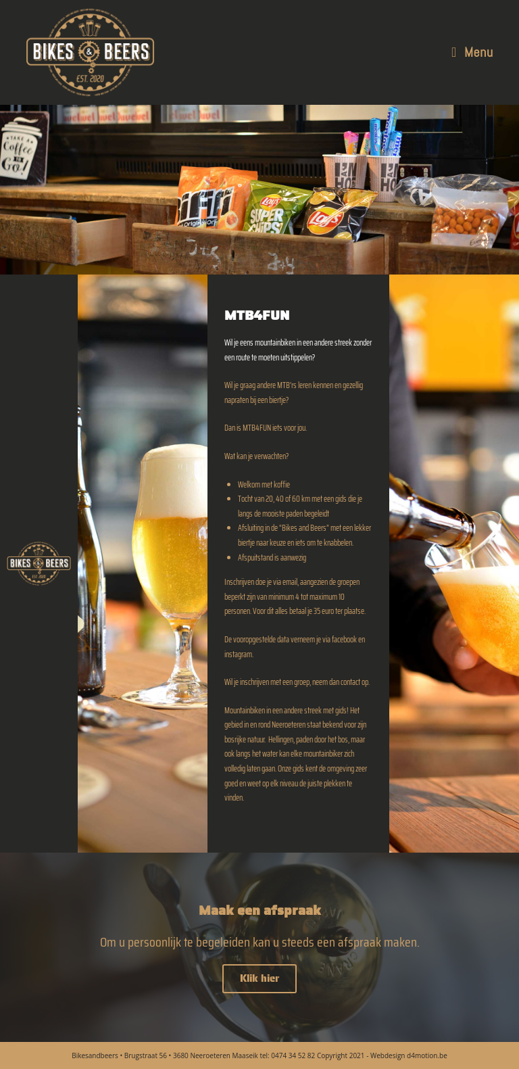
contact (350, 681)
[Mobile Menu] (472, 52)
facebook (344, 639)
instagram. (238, 654)
